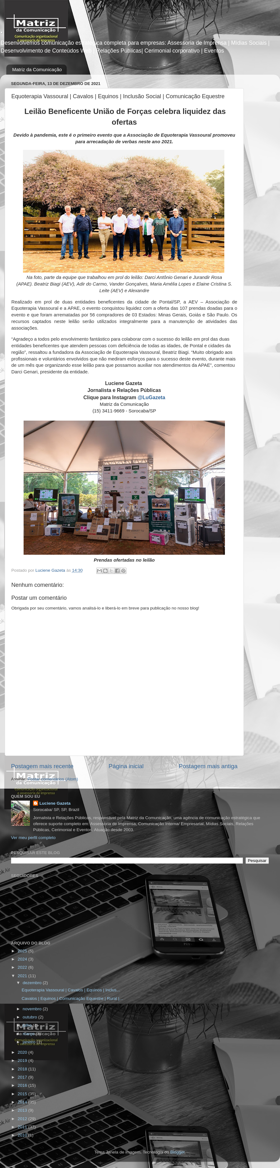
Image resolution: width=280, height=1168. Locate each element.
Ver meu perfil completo (33, 837)
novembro (33, 1008)
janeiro (29, 1042)
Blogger (177, 1152)
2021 (23, 975)
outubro (30, 1017)
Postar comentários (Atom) (53, 779)
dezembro (33, 982)
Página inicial (126, 766)
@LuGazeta (151, 397)
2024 (23, 959)
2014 (23, 1102)
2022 (23, 967)
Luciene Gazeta (54, 803)
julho (28, 1025)
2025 (23, 951)
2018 (23, 1069)
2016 (23, 1085)
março (29, 1033)
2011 (23, 1127)
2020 (23, 1052)
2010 (23, 1135)
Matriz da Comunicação (37, 69)
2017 (23, 1077)
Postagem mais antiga (208, 766)
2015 (23, 1093)
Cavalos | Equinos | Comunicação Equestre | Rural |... (72, 998)
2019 (23, 1060)
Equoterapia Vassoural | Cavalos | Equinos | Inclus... (71, 990)
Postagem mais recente (42, 766)
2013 (23, 1110)
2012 (23, 1118)
